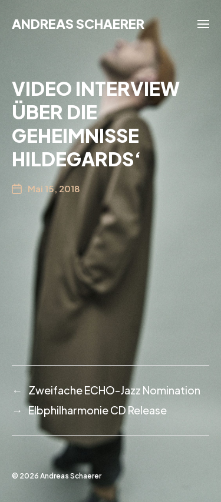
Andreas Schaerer (78, 23)
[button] (203, 23)
